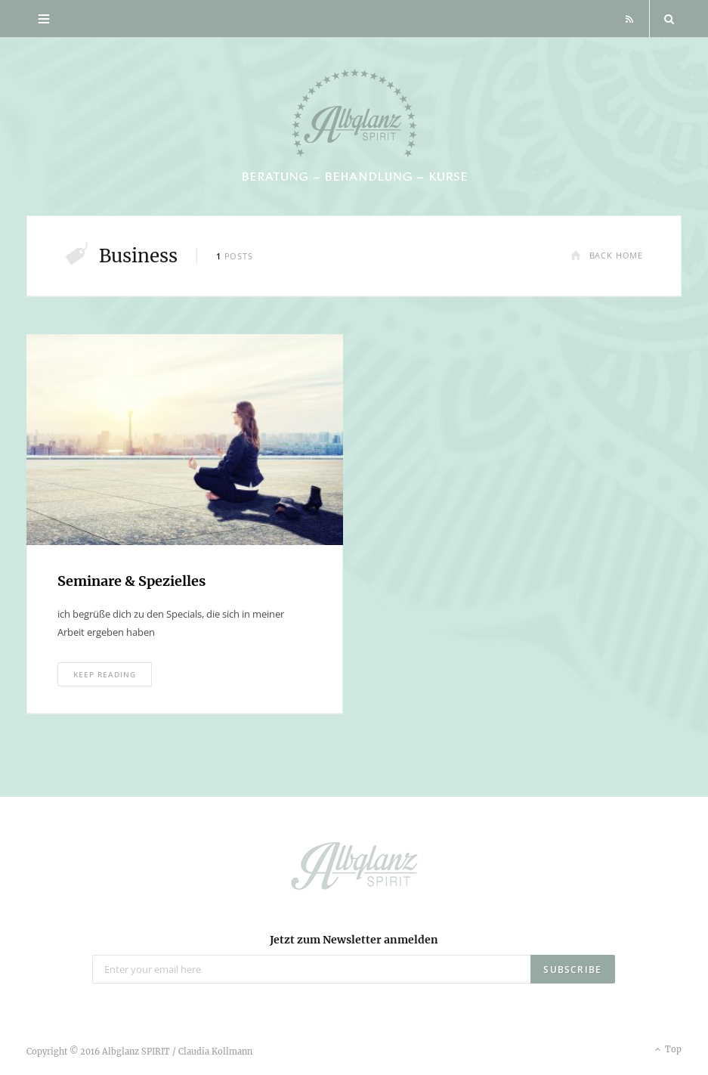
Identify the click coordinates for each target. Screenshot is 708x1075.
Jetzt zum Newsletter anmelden (354, 939)
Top (667, 1050)
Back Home (606, 255)
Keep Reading (104, 674)
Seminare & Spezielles (131, 581)
